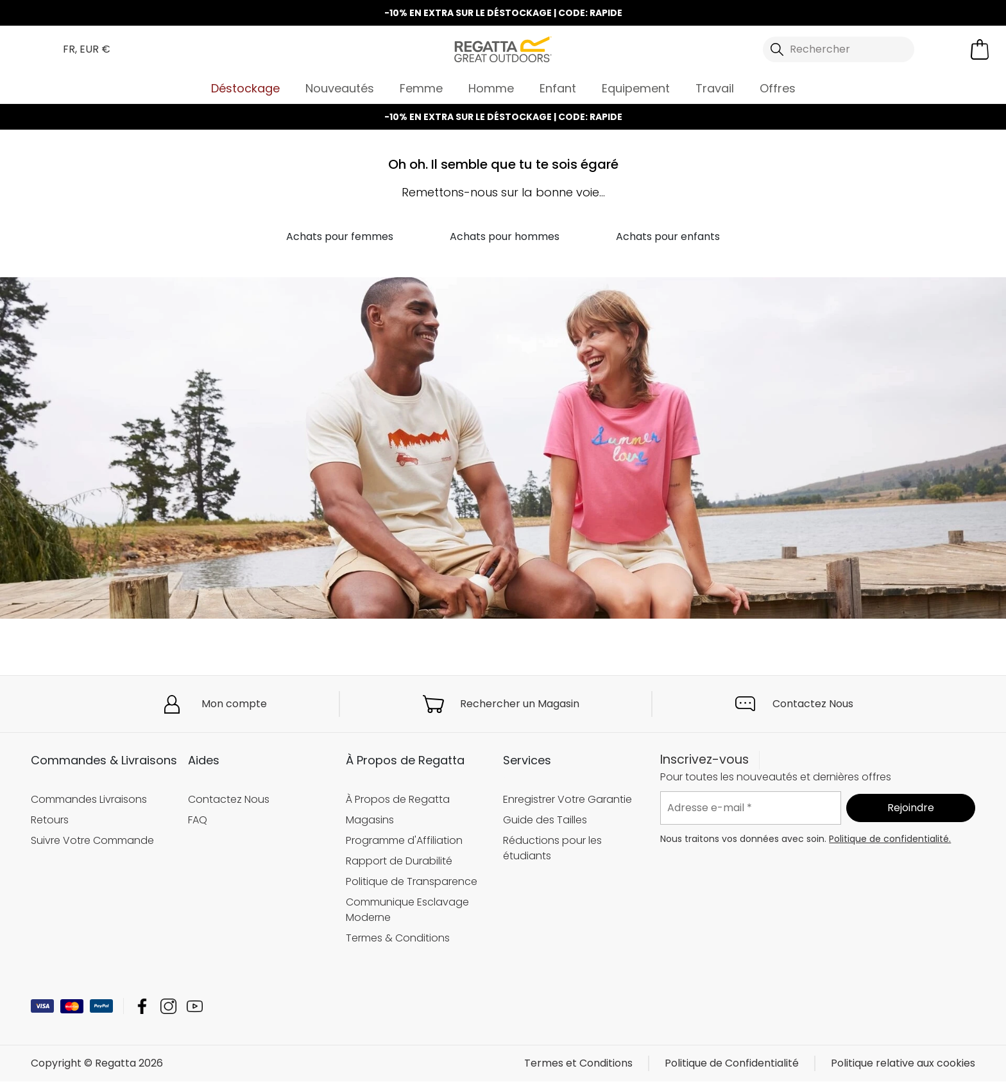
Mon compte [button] (234, 703)
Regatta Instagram (168, 1007)
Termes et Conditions (578, 1063)
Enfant (558, 88)
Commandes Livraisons (89, 799)
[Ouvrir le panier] (979, 49)
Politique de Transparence (411, 881)
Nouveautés (339, 88)
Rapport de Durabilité (399, 861)
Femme (421, 88)
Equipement (636, 88)
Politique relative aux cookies (903, 1063)
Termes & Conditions (398, 938)
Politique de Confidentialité (732, 1063)
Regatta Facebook (142, 1007)
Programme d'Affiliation (404, 840)
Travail (714, 88)
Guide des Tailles (545, 819)
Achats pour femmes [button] (339, 236)
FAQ (197, 819)
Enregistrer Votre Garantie (567, 799)
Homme (491, 88)
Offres (778, 88)
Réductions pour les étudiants (552, 848)
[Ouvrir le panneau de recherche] (838, 49)
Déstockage (245, 88)
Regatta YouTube (195, 1007)
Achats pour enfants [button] (668, 236)
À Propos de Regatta (398, 799)
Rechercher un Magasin (519, 703)
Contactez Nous (812, 703)
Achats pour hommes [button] (504, 236)
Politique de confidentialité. (890, 838)
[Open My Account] (944, 49)
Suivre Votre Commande (92, 840)
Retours (50, 819)
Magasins (370, 819)
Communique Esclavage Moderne (407, 910)
